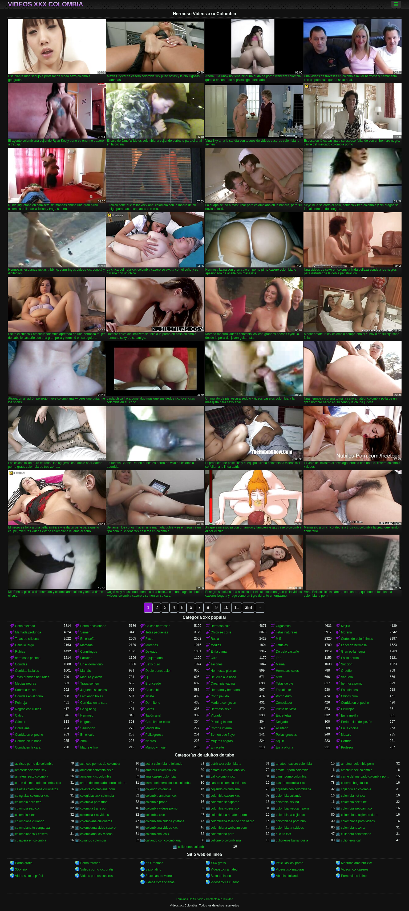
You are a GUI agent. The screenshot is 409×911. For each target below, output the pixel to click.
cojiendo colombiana (225, 789)
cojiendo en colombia (356, 789)
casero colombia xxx (290, 783)
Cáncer (20, 722)
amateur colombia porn (357, 764)
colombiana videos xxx (161, 827)
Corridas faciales (27, 671)
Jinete (149, 696)
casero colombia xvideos (228, 783)
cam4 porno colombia (291, 776)
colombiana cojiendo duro (359, 815)
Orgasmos (283, 626)
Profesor (347, 747)
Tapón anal (153, 715)
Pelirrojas (347, 709)
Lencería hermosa (354, 645)
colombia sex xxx (27, 808)
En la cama (219, 651)
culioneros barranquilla (292, 840)
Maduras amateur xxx (356, 863)
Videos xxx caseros (354, 869)
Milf (278, 639)
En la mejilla (349, 715)
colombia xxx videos (94, 815)
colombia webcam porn (292, 808)
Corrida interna (221, 728)
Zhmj (83, 741)
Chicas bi (152, 690)
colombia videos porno (161, 808)
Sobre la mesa (25, 690)
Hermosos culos (287, 671)
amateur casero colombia (294, 764)
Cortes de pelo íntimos (357, 639)
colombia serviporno (225, 802)
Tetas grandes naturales (32, 677)
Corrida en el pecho (355, 703)
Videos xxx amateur (225, 869)
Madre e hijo (89, 747)
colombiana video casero (98, 827)
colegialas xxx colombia (97, 796)
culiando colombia (93, 840)
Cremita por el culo (158, 722)
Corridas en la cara (93, 703)
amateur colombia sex (30, 770)
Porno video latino (354, 876)
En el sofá (87, 639)
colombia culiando (288, 796)
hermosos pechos (28, 658)
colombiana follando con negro (232, 821)
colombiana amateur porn (229, 815)
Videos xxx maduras (290, 869)
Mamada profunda (28, 632)
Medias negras (25, 683)
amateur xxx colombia (95, 776)
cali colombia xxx (223, 776)
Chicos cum (349, 696)
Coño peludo (220, 696)
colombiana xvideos (290, 827)
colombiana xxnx (353, 827)
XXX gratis (218, 863)
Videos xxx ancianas (160, 882)
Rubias (20, 651)
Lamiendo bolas (91, 696)
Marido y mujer (156, 747)
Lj (146, 677)
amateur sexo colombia (31, 776)
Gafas (149, 709)
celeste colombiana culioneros (36, 789)
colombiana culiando (29, 821)
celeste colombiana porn (97, 789)
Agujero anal (154, 658)
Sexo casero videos (159, 876)
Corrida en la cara (28, 747)
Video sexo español (29, 876)
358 (248, 607)
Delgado (151, 651)
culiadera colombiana (356, 834)
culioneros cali (351, 840)
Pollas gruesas (286, 735)
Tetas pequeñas (156, 632)
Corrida (346, 741)
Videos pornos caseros (96, 876)
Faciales (86, 658)
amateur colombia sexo (96, 770)
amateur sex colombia (356, 770)
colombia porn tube (93, 802)
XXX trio (21, 869)
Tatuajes (282, 645)
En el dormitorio (91, 664)
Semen (85, 632)
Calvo (19, 715)
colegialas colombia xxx (32, 796)
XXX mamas (154, 863)
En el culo (87, 735)
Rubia (215, 639)
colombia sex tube (354, 802)
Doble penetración (158, 671)
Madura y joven (91, 677)
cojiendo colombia (158, 789)
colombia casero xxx (225, 796)
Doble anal (22, 728)
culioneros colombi (191, 847)
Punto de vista (286, 709)
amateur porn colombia (292, 770)
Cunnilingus (88, 651)
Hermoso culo (220, 626)
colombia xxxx (155, 815)
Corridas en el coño (29, 696)
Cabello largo (24, 645)
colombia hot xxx (353, 796)
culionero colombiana (226, 840)
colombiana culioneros (96, 821)
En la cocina (349, 728)
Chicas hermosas (157, 626)
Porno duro (283, 696)
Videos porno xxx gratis (97, 869)
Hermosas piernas (224, 671)
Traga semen (89, 683)
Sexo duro (152, 664)
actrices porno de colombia (34, 764)
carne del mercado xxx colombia (168, 783)
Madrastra (152, 728)
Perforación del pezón (356, 722)
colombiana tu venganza (32, 827)
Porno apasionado (93, 626)
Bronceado (153, 683)
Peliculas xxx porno (289, 863)
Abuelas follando (287, 876)
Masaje (346, 735)
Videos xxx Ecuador (225, 882)
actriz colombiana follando (164, 764)
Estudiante (283, 690)
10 (226, 607)
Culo (214, 658)
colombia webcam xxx (356, 808)
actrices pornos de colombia (100, 764)
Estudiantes (349, 690)
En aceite (217, 747)
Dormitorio (152, 703)
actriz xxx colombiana (226, 764)
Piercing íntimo (221, 722)
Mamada (86, 645)
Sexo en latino (221, 876)
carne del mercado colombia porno (365, 776)
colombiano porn (222, 834)
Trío (278, 658)
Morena (346, 632)
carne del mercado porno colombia (104, 783)
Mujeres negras (222, 741)
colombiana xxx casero (31, 834)
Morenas (151, 645)
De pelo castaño (287, 651)
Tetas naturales (286, 632)
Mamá (280, 664)
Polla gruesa (154, 735)
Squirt (280, 741)
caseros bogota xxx (354, 783)
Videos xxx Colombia (45, 4)
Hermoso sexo (221, 709)
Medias (216, 645)
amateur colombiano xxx (228, 770)
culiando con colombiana (163, 840)
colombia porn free (28, 802)
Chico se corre (221, 632)
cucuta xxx (283, 834)
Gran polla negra (353, 651)
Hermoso (86, 715)
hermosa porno (352, 683)
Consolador (284, 703)
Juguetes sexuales (93, 690)
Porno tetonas (90, 863)
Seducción (87, 728)
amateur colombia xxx (161, 770)
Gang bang (88, 709)
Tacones (217, 664)
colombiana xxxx (157, 834)
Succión (347, 664)
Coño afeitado (25, 626)
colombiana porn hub (291, 821)
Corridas (21, 664)
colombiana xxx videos (96, 834)
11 (236, 607)
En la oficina (284, 747)
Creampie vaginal (223, 683)
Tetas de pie (284, 683)
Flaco (149, 639)
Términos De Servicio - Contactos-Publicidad (204, 899)
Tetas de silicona (27, 639)
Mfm (279, 677)
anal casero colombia (160, 776)
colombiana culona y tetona (164, 821)
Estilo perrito (350, 658)
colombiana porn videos (358, 821)
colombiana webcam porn (229, 827)
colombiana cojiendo (290, 815)
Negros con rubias (28, 709)
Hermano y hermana (225, 690)
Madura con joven (223, 703)
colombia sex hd (287, 802)
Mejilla (345, 626)
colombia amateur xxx (161, 796)
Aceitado (282, 728)
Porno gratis (24, 863)
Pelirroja (21, 703)
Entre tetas (283, 715)
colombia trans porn (94, 808)
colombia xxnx (25, 815)
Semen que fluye (223, 735)
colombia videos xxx (225, 808)
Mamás (85, 671)
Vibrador (217, 715)
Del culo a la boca (223, 677)
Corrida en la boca (28, 741)
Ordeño (346, 671)
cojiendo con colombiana (293, 789)
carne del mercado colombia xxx (38, 783)
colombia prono (156, 802)
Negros (85, 722)
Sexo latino (153, 869)
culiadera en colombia (30, 840)
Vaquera (347, 677)
